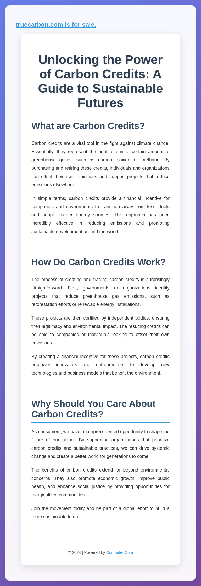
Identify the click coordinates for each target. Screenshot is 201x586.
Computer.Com (119, 552)
